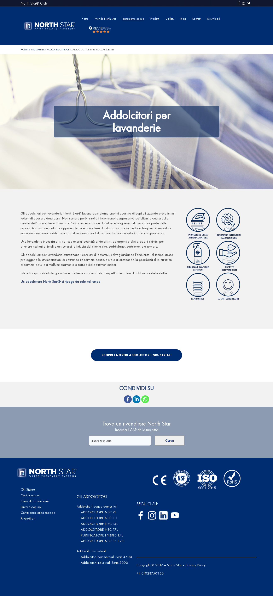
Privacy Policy (196, 565)
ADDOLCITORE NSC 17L (99, 529)
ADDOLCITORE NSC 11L (99, 518)
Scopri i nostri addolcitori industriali (136, 355)
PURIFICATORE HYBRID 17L (102, 535)
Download (213, 18)
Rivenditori (28, 518)
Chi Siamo (28, 489)
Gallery (169, 18)
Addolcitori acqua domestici (97, 506)
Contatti (196, 18)
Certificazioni (30, 495)
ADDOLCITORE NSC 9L (98, 512)
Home (85, 18)
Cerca (169, 440)
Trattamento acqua (133, 18)
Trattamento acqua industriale (50, 49)
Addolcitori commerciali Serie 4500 (106, 556)
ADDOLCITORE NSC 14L (99, 523)
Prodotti (154, 18)
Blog (183, 18)
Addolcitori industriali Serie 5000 (104, 562)
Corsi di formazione (34, 501)
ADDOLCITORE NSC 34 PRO (102, 541)
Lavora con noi (31, 506)
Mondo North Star (105, 18)
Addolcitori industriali (91, 551)
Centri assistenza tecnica (38, 512)
